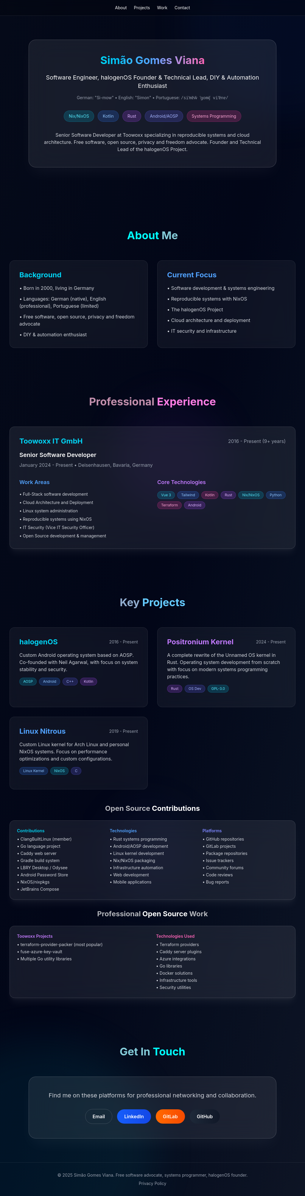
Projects (142, 7)
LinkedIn (134, 1116)
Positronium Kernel (200, 641)
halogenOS (38, 641)
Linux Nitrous (42, 731)
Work (162, 7)
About (121, 7)
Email (99, 1116)
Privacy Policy (152, 1183)
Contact (182, 7)
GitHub (205, 1116)
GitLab (170, 1116)
